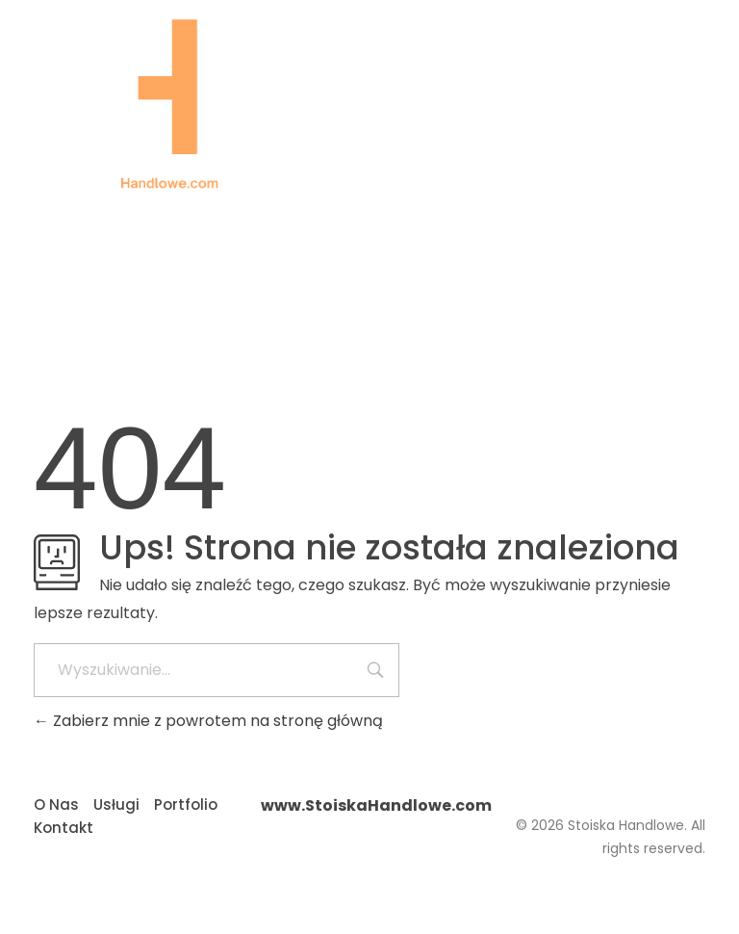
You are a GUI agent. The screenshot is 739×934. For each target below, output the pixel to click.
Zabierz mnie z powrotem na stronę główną (208, 721)
